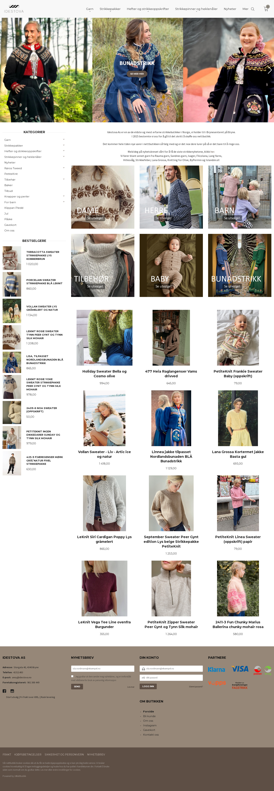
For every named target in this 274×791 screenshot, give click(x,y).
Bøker (8, 185)
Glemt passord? (196, 686)
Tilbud (8, 191)
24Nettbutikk (20, 776)
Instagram (150, 725)
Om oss (9, 230)
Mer (245, 9)
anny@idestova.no (21, 677)
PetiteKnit (11, 173)
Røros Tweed (13, 168)
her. (212, 151)
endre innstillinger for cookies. (67, 769)
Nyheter (9, 162)
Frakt (7, 754)
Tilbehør (9, 179)
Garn (7, 140)
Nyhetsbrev (96, 754)
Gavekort (10, 225)
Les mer (130, 687)
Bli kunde (149, 716)
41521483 (18, 672)
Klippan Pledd (13, 207)
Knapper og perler (16, 196)
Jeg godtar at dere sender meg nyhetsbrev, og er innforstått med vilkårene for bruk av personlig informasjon (101, 678)
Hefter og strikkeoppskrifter (22, 151)
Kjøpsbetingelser (27, 754)
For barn (10, 202)
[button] (270, 70)
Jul (6, 213)
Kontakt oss (151, 734)
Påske (8, 219)
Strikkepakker (13, 145)
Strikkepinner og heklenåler (22, 157)
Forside (148, 711)
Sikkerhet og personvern (64, 754)
